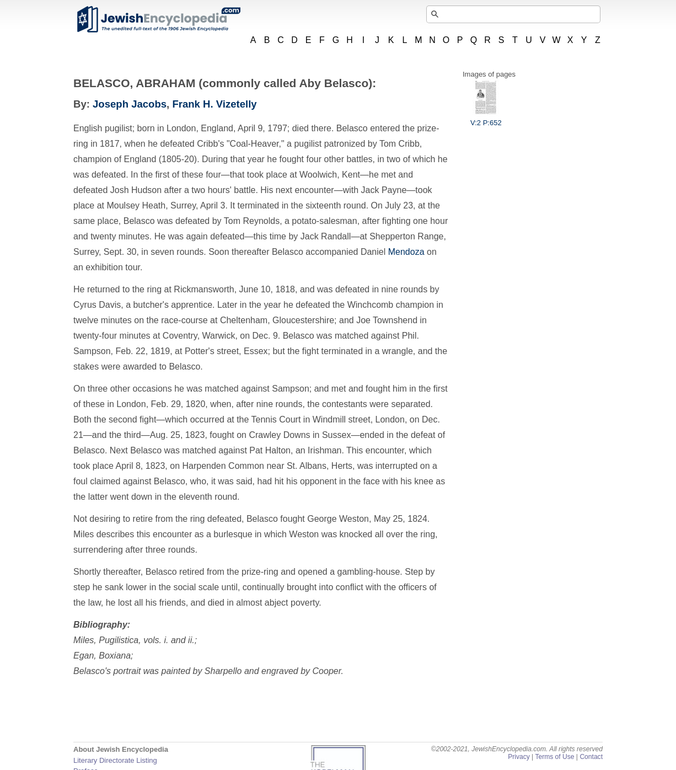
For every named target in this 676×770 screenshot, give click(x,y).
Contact (591, 757)
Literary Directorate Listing (115, 760)
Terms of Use (554, 757)
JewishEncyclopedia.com (158, 19)
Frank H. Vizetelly (214, 104)
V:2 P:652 (486, 118)
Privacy (519, 757)
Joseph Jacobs (130, 104)
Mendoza (406, 251)
